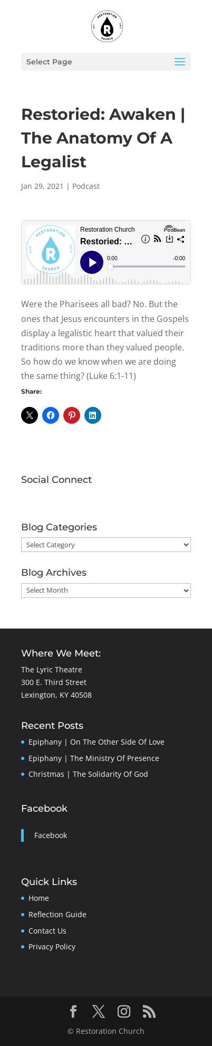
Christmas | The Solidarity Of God (88, 774)
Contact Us (47, 931)
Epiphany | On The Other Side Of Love (96, 742)
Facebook (44, 808)
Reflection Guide (57, 914)
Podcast (86, 186)
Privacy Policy (51, 947)
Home (38, 898)
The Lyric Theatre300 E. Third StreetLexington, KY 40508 (56, 682)
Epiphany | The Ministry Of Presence (93, 758)
